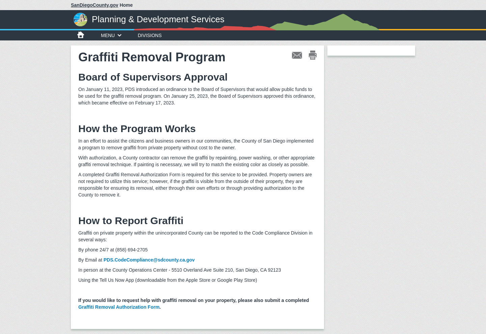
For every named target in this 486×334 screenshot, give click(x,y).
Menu (111, 35)
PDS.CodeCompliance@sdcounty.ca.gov (149, 260)
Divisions (150, 35)
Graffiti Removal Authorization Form (119, 307)
